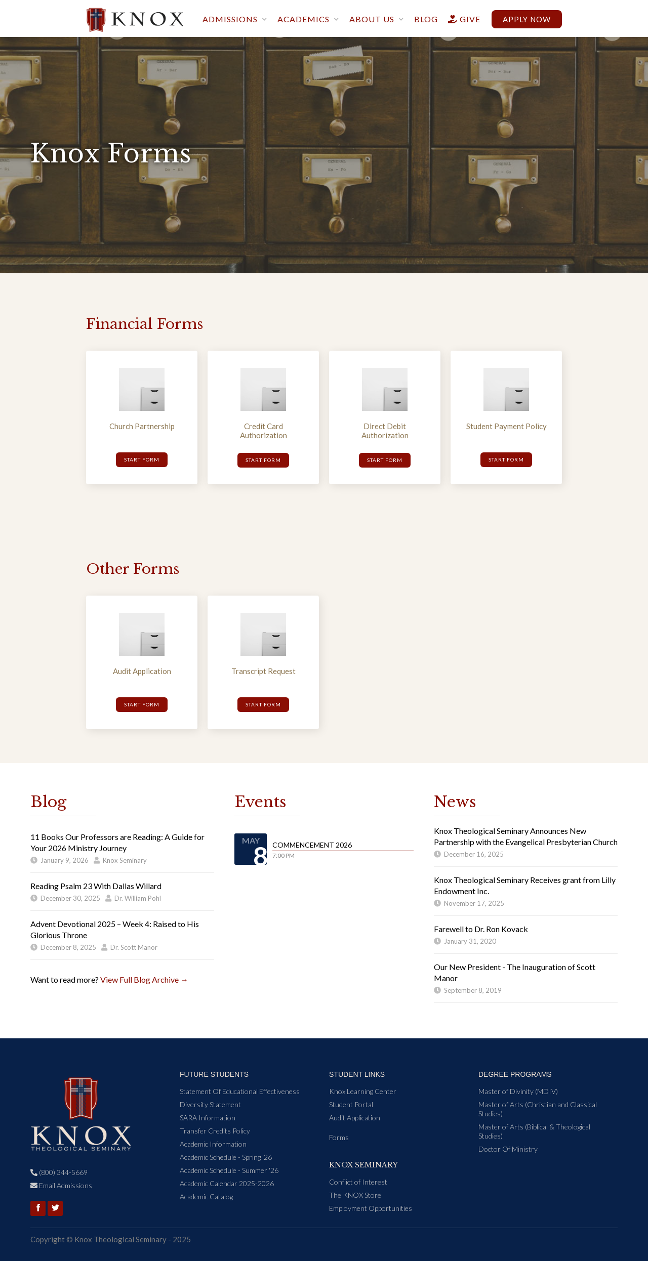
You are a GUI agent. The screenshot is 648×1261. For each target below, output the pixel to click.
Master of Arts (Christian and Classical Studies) (537, 1109)
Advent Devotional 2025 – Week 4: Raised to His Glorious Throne (114, 929)
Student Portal (351, 1104)
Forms (339, 1137)
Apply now (527, 19)
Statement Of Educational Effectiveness (240, 1091)
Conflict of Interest (358, 1182)
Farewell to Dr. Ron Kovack (481, 929)
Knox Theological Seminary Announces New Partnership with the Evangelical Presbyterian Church (526, 836)
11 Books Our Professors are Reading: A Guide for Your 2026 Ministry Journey (117, 842)
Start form (141, 459)
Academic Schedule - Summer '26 (229, 1170)
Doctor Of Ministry (508, 1149)
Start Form (141, 704)
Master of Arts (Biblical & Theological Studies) (534, 1131)
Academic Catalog (206, 1196)
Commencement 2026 (312, 844)
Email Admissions (61, 1185)
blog (426, 19)
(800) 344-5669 (59, 1172)
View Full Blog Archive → (144, 979)
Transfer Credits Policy (215, 1130)
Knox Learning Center (362, 1091)
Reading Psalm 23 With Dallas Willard (95, 886)
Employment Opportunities (370, 1208)
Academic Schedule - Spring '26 (226, 1157)
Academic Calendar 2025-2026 (227, 1183)
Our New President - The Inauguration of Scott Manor (514, 972)
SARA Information (207, 1117)
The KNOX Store (355, 1195)
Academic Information (213, 1144)
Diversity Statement (210, 1104)
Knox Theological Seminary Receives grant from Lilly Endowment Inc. (525, 885)
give (459, 19)
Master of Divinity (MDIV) (518, 1091)
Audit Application (354, 1117)
